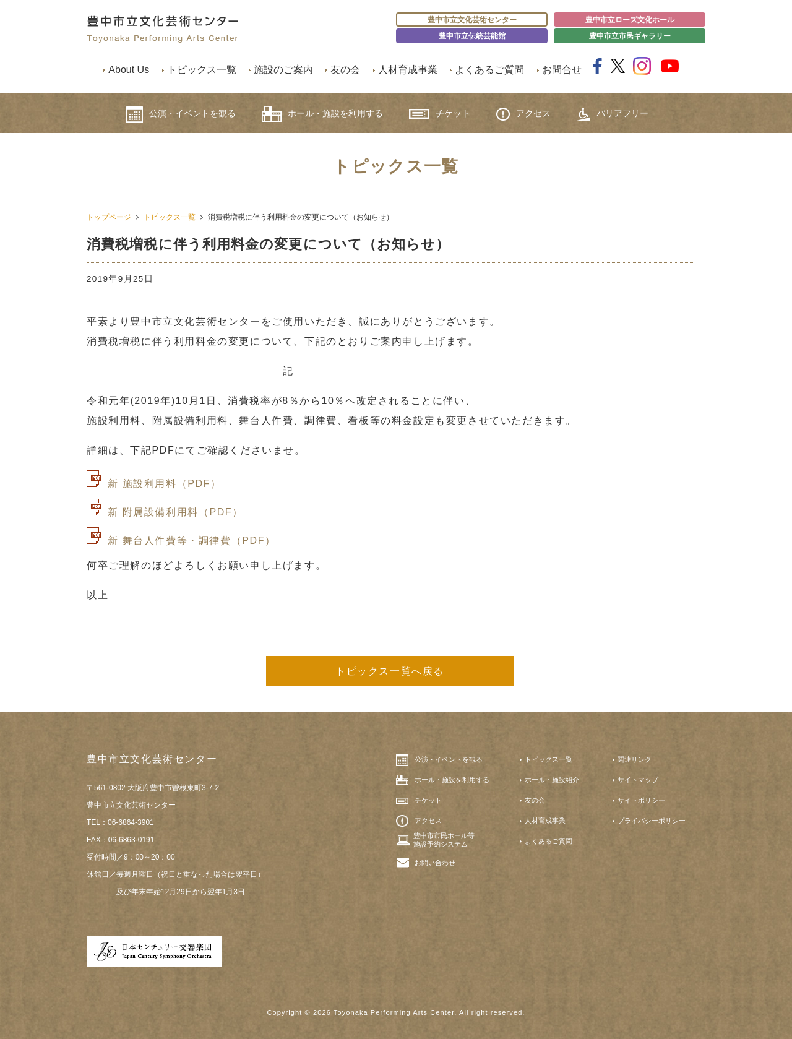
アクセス (523, 114)
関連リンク (635, 759)
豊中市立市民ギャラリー (630, 36)
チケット (439, 113)
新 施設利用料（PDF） (165, 483)
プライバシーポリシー (652, 820)
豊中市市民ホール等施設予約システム (444, 840)
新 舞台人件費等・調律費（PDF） (192, 540)
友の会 (345, 69)
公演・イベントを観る (181, 114)
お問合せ (562, 69)
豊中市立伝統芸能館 (472, 36)
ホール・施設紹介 (552, 779)
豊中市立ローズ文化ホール (629, 19)
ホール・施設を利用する (322, 114)
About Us (128, 69)
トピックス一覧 (201, 69)
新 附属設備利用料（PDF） (175, 512)
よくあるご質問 (489, 69)
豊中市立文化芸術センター (472, 19)
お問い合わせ (435, 862)
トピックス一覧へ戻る (389, 671)
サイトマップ (638, 779)
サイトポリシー (641, 800)
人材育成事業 (407, 69)
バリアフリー (612, 114)
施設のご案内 (283, 69)
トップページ (109, 217)
